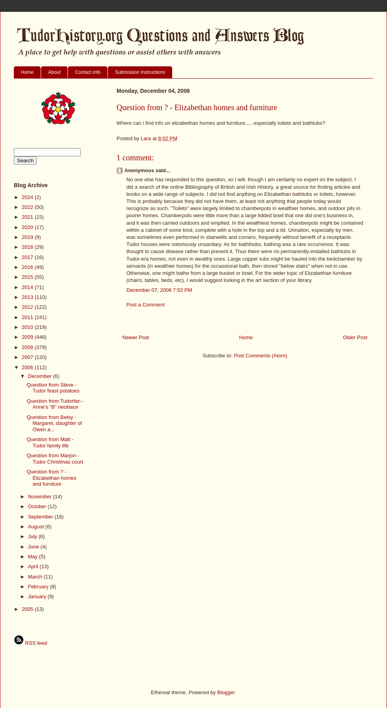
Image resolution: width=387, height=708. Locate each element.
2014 (28, 287)
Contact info (87, 72)
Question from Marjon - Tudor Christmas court (54, 459)
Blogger (226, 692)
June (34, 547)
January (38, 596)
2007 (28, 357)
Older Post (355, 337)
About (54, 72)
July (33, 536)
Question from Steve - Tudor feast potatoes (52, 388)
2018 (28, 247)
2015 (28, 277)
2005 (28, 609)
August (36, 527)
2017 (28, 257)
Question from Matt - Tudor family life (49, 442)
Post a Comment (145, 305)
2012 (28, 307)
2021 (28, 217)
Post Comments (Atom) (260, 356)
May (33, 557)
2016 (28, 267)
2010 (28, 327)
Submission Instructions (140, 72)
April (34, 566)
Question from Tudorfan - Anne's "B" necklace (55, 404)
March (36, 577)
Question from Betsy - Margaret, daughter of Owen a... (54, 423)
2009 (28, 337)
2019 (28, 237)
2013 (28, 297)
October (38, 506)
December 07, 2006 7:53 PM (159, 290)
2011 (28, 317)
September (41, 517)
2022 (28, 207)
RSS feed (30, 643)
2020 (28, 227)
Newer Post (135, 337)
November (40, 497)
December (40, 376)
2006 (28, 367)
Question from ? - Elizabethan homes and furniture (51, 478)
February (39, 587)
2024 (28, 197)
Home (27, 72)
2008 (28, 347)
